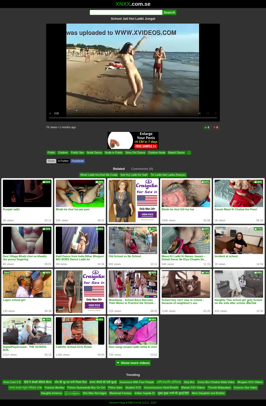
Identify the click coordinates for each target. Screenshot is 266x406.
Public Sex (77, 152)
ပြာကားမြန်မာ (72, 393)
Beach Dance (176, 152)
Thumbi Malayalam (219, 387)
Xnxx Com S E (12, 382)
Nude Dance (94, 152)
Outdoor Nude (156, 152)
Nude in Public (113, 152)
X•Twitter (63, 160)
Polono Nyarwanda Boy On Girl (86, 387)
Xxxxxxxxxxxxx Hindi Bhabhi (161, 387)
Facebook (78, 160)
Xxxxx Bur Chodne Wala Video (215, 382)
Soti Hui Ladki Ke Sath (134, 174)
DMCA (132, 402)
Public (51, 152)
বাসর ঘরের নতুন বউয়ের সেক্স (25, 387)
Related (119, 169)
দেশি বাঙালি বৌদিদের (169, 382)
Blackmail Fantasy (121, 393)
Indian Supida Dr (145, 393)
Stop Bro (189, 382)
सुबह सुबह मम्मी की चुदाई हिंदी (173, 393)
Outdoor (63, 152)
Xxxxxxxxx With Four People (136, 382)
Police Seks (115, 387)
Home (113, 402)
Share (51, 160)
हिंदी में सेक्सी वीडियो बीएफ (38, 382)
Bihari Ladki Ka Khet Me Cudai (98, 174)
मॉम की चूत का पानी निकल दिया (71, 382)
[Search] (126, 12)
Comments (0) (142, 169)
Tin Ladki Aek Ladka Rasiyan (168, 174)
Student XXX (133, 387)
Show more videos (133, 363)
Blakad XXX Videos (193, 387)
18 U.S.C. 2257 (147, 402)
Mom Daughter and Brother (208, 393)
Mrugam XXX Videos (250, 382)
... (189, 152)
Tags (122, 402)
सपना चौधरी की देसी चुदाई (103, 382)
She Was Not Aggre (95, 393)
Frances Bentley (54, 387)
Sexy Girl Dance (135, 152)
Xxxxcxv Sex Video (245, 387)
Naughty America (51, 393)
